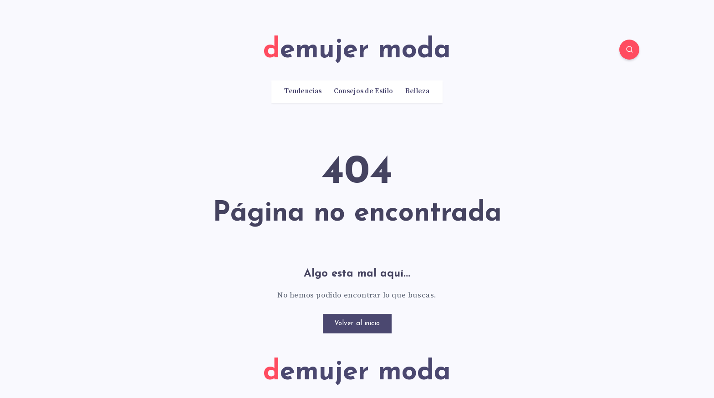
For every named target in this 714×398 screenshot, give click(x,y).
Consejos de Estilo (363, 91)
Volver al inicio (357, 323)
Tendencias (302, 91)
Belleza (417, 91)
